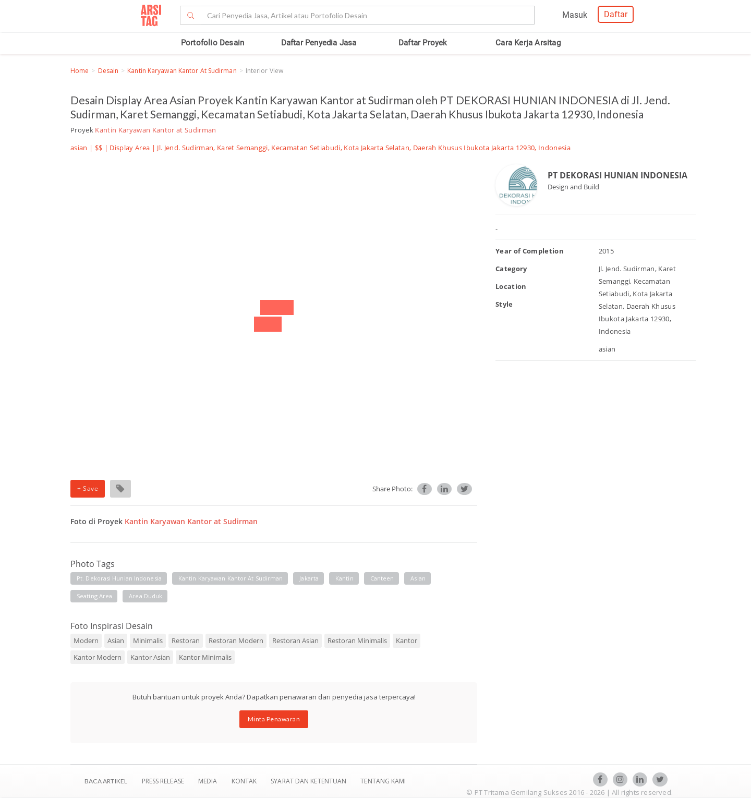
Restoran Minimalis (357, 640)
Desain (108, 70)
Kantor (406, 640)
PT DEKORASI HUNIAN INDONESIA (617, 175)
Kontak (245, 781)
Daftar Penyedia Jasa (319, 42)
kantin (344, 578)
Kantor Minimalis (205, 657)
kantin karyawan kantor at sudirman (230, 578)
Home (79, 70)
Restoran (186, 640)
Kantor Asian (150, 657)
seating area (94, 596)
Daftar (615, 14)
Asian (115, 640)
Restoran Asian (295, 640)
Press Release (163, 781)
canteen (382, 578)
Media (208, 781)
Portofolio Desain (212, 42)
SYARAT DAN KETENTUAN (309, 781)
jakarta (309, 578)
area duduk (145, 596)
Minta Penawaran (274, 719)
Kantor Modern (98, 657)
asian (418, 578)
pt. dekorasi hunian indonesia (119, 578)
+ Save (87, 488)
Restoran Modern (236, 640)
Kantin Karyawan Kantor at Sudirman (181, 70)
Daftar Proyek (422, 42)
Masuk (574, 15)
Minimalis (148, 640)
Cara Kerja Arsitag (528, 42)
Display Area (130, 147)
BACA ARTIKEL (105, 781)
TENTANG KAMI (383, 781)
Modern (86, 640)
